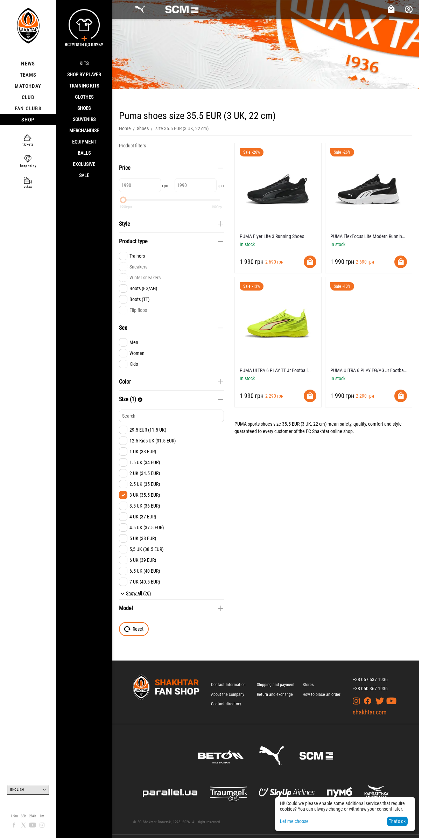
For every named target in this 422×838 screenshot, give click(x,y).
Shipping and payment (276, 684)
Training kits (84, 86)
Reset (133, 629)
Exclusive (84, 164)
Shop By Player (84, 74)
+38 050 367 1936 (370, 688)
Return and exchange (275, 694)
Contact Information (228, 684)
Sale (84, 175)
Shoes (84, 108)
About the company (227, 694)
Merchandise (84, 130)
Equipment (84, 142)
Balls (84, 153)
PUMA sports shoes (253, 424)
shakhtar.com (370, 712)
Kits (84, 63)
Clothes (84, 97)
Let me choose (294, 821)
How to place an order (321, 694)
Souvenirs (84, 119)
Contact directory (226, 703)
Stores (308, 684)
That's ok (397, 821)
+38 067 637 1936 (370, 679)
